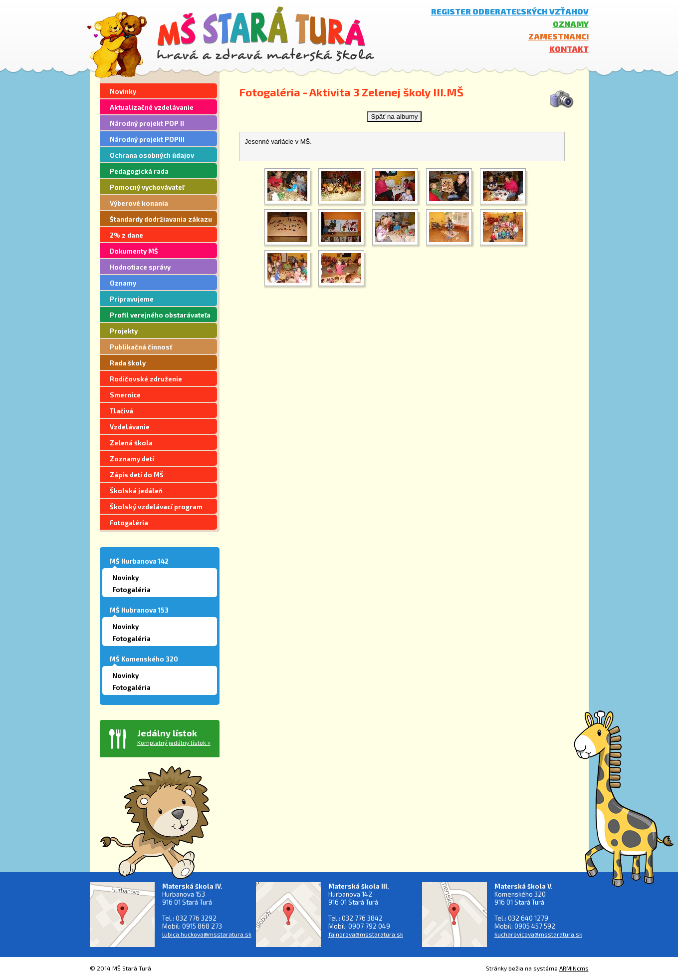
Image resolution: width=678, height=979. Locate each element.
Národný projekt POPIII (147, 139)
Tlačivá (121, 411)
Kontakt (569, 48)
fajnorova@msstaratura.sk (365, 934)
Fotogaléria (129, 523)
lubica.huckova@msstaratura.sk (206, 934)
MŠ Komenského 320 (144, 659)
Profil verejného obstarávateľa (160, 315)
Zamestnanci (558, 36)
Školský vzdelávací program (156, 507)
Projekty (124, 331)
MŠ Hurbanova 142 (139, 561)
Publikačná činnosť (141, 347)
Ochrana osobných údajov (152, 155)
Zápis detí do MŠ (137, 475)
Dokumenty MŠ (134, 251)
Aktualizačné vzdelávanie (152, 107)
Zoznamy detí (132, 459)
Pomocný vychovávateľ (147, 187)
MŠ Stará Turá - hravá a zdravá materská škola (265, 33)
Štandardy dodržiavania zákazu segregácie (161, 220)
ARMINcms (574, 968)
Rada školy (128, 363)
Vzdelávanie (130, 427)
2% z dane (126, 235)
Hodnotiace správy (140, 267)
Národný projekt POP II (147, 123)
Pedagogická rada (139, 171)
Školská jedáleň (136, 491)
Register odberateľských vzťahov (510, 11)
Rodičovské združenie (146, 379)
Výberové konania (139, 203)
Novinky (123, 91)
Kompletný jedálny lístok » (174, 742)
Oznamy (571, 23)
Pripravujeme (132, 299)
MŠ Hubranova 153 (139, 610)
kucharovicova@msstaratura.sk (538, 934)
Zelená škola (131, 443)
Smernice (125, 395)
